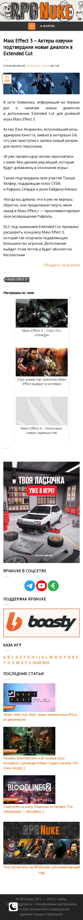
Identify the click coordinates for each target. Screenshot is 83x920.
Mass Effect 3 (17, 279)
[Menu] (31, 26)
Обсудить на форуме (62, 265)
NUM (37, 662)
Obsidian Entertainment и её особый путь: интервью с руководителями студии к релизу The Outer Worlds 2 (40, 763)
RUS (45, 662)
